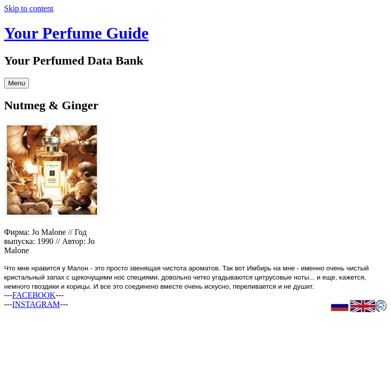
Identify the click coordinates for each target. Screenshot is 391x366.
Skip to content (28, 8)
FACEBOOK (33, 295)
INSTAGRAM (36, 304)
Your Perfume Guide (76, 33)
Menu (16, 83)
